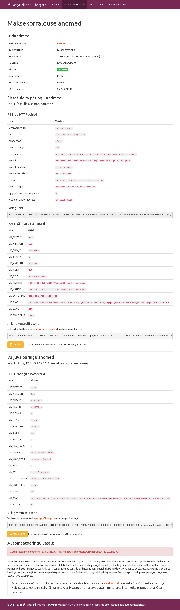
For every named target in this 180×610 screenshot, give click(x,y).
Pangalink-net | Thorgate (26, 5)
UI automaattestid (117, 4)
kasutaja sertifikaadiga (45, 329)
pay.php (15, 344)
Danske (61, 43)
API (101, 4)
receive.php (17, 534)
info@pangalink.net (64, 604)
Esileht (55, 4)
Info (92, 4)
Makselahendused (74, 4)
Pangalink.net (32, 604)
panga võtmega (43, 518)
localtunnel (111, 583)
